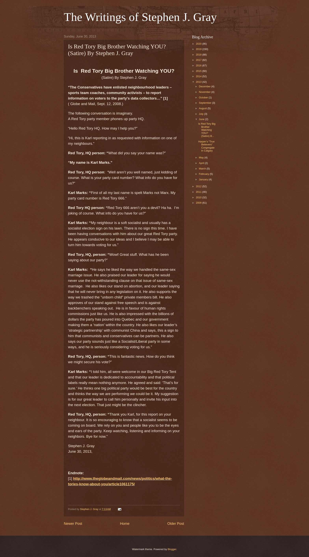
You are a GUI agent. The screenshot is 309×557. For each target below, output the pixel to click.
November (205, 91)
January (203, 179)
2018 (199, 54)
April (202, 163)
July (201, 113)
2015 (199, 71)
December (205, 86)
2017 (199, 59)
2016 (199, 65)
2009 (199, 202)
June (202, 119)
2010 (199, 197)
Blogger (172, 549)
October (203, 97)
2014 (199, 76)
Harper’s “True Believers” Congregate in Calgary (206, 146)
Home (124, 524)
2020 (199, 43)
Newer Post (73, 524)
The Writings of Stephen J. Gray (140, 17)
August (203, 108)
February (204, 173)
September (205, 102)
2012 (199, 186)
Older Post (175, 524)
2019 (199, 49)
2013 (199, 81)
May (201, 157)
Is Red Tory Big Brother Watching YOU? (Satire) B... (206, 129)
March (203, 168)
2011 (199, 191)
